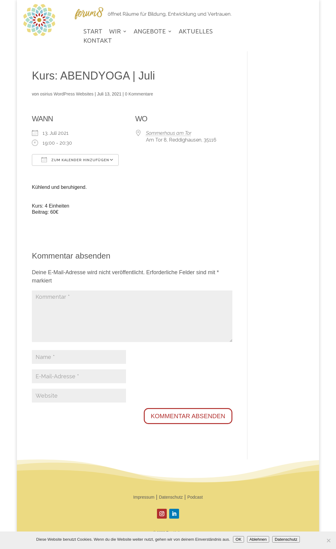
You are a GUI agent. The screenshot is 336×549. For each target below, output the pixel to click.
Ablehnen (258, 539)
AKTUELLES (196, 32)
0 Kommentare (139, 93)
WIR (115, 32)
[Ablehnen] (328, 540)
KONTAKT (97, 41)
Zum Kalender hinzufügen (75, 159)
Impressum (143, 497)
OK (238, 539)
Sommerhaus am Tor (168, 133)
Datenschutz (171, 497)
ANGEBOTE (150, 32)
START (92, 32)
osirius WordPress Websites (67, 93)
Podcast (195, 497)
